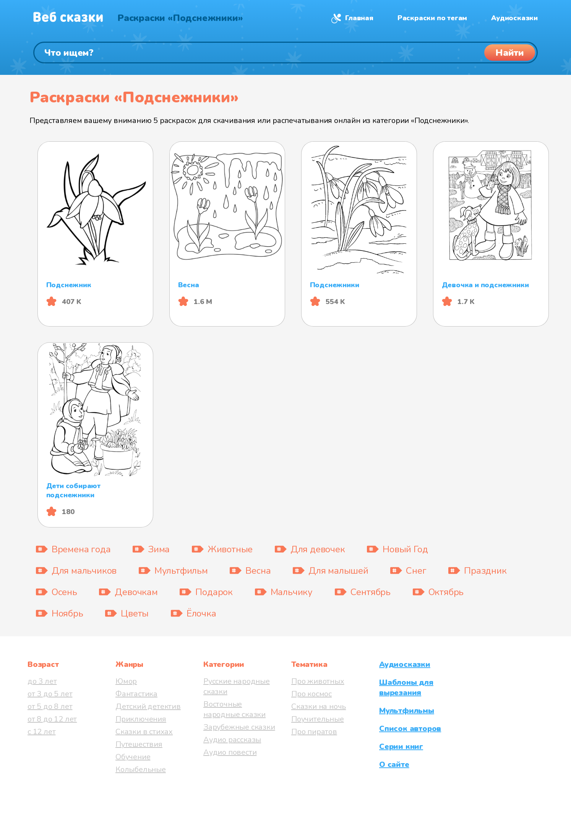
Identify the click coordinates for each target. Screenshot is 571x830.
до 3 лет (42, 681)
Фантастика (136, 694)
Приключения (140, 719)
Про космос (311, 694)
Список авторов (410, 728)
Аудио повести (229, 752)
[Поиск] (285, 52)
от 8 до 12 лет (52, 719)
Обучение (132, 757)
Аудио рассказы (232, 740)
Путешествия (138, 744)
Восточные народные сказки (234, 709)
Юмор (126, 681)
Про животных (317, 681)
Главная (359, 18)
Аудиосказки (514, 18)
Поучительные (317, 719)
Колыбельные (140, 769)
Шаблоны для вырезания (406, 687)
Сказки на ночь (318, 706)
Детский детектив (148, 706)
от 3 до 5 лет (50, 694)
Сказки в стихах (144, 731)
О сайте (394, 764)
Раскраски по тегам (432, 18)
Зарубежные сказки (239, 727)
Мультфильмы (406, 710)
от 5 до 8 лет (50, 706)
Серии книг (401, 746)
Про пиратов (314, 731)
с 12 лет (41, 731)
